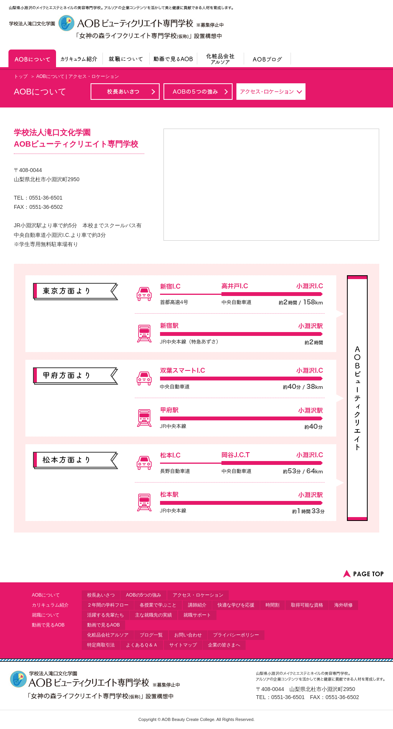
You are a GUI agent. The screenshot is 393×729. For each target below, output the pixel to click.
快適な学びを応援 (236, 605)
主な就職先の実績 (153, 615)
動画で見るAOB (48, 625)
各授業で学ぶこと (158, 605)
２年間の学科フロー (108, 605)
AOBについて (46, 595)
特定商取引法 (101, 645)
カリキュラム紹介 (50, 605)
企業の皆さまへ (224, 645)
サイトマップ (183, 645)
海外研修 (343, 605)
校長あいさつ (101, 595)
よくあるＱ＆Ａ (142, 645)
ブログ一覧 (151, 635)
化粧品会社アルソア (108, 635)
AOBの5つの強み (143, 595)
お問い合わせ (188, 635)
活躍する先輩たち (105, 615)
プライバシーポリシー (236, 635)
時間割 (272, 605)
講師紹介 (197, 605)
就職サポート (197, 615)
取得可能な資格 (307, 605)
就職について (45, 615)
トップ (21, 76)
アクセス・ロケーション (198, 595)
